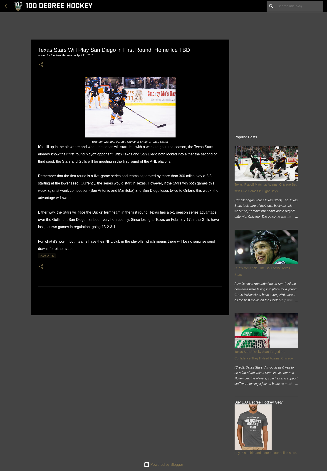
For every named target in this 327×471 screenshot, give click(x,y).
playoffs (47, 255)
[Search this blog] (299, 6)
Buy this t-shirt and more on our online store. (266, 453)
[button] (41, 65)
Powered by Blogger (163, 464)
